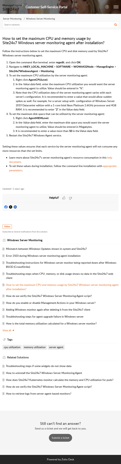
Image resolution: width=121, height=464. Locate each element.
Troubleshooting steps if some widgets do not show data (38, 366)
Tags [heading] (9, 339)
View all (8, 330)
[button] (107, 7)
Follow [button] (7, 226)
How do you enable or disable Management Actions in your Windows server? (50, 303)
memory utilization (35, 347)
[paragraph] (60, 116)
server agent (56, 347)
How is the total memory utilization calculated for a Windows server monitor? (51, 323)
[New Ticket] (60, 438)
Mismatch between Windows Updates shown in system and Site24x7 (46, 249)
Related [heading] (18, 357)
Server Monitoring (12, 18)
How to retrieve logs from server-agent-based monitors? (38, 393)
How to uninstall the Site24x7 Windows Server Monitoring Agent (44, 373)
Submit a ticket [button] (60, 438)
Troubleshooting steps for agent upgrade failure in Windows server (45, 316)
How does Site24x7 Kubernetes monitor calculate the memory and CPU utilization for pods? (59, 380)
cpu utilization (12, 347)
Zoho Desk (67, 459)
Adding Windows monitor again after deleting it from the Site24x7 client (48, 309)
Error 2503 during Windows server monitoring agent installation (43, 256)
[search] (60, 24)
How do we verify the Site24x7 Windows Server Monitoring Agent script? (49, 296)
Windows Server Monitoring (40, 18)
